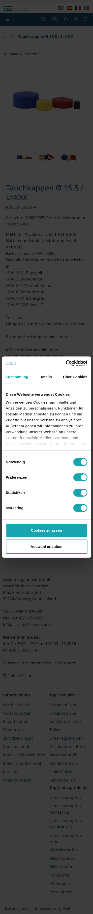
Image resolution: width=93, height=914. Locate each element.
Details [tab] (45, 377)
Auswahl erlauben (46, 546)
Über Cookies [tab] (75, 377)
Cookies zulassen (46, 530)
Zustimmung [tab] (17, 377)
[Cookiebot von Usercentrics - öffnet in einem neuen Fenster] (66, 363)
